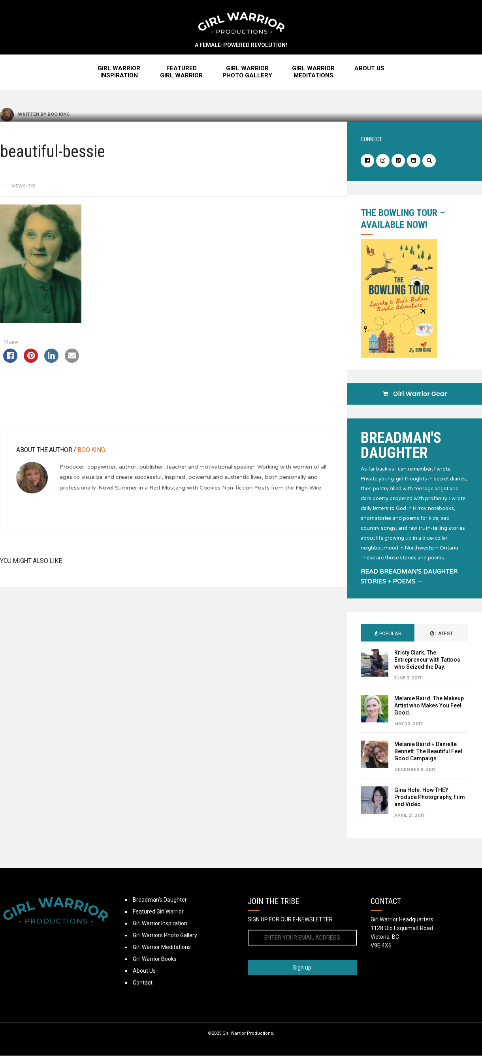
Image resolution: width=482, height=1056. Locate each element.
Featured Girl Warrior (158, 912)
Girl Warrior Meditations (162, 947)
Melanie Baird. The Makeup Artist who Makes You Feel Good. (429, 706)
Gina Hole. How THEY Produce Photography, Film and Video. (429, 797)
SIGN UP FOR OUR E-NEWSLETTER (290, 920)
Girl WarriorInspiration (119, 72)
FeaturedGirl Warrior (181, 72)
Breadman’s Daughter (160, 900)
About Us (369, 68)
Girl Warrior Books (155, 959)
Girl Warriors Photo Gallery (165, 935)
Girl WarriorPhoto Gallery (247, 72)
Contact (143, 983)
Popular (387, 634)
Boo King (58, 114)
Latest (441, 634)
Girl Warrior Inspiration (160, 924)
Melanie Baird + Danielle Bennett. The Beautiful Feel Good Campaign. (428, 751)
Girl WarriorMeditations (313, 72)
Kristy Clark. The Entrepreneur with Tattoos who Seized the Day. (427, 660)
